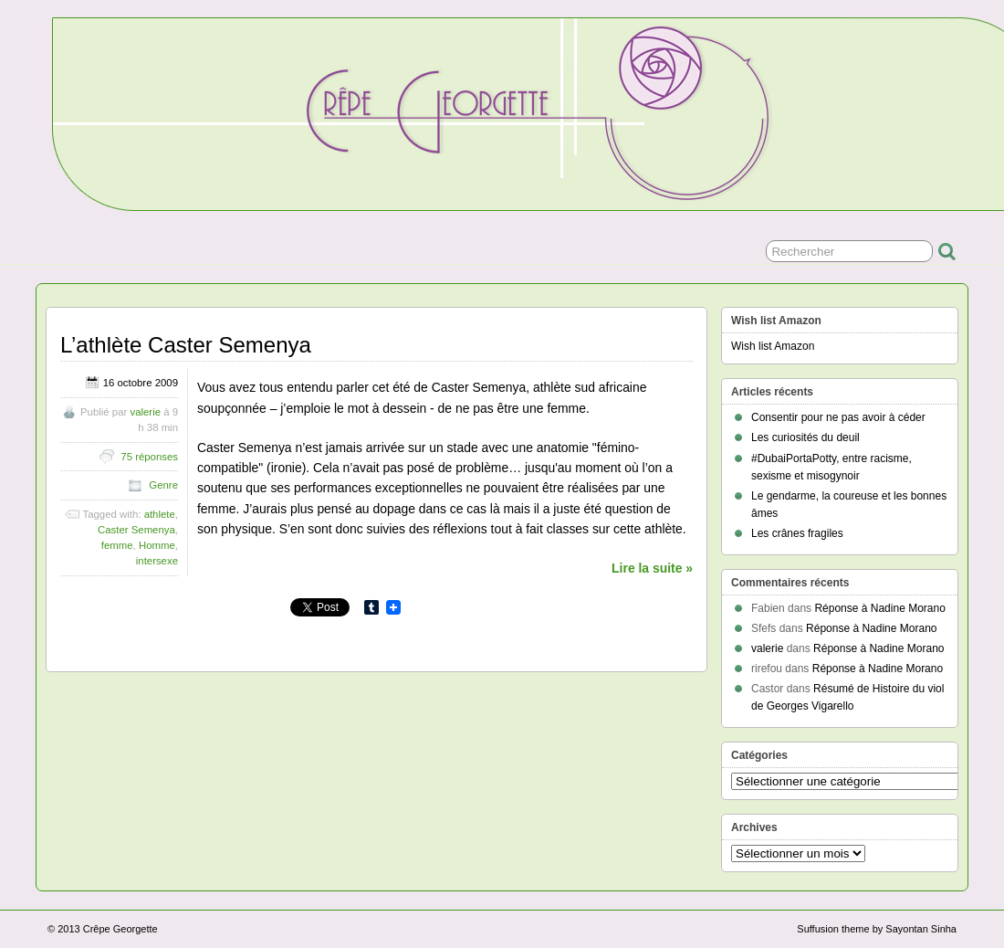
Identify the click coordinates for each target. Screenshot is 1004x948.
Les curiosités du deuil (805, 437)
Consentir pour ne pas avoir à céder (838, 417)
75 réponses (149, 456)
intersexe (157, 560)
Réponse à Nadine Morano (879, 608)
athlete (159, 514)
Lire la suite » (652, 568)
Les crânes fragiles (797, 533)
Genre (163, 484)
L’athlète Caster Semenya (185, 344)
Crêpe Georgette (120, 928)
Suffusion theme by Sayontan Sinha (877, 928)
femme (117, 545)
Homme (157, 545)
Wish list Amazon (772, 346)
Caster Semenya (136, 529)
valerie (145, 411)
